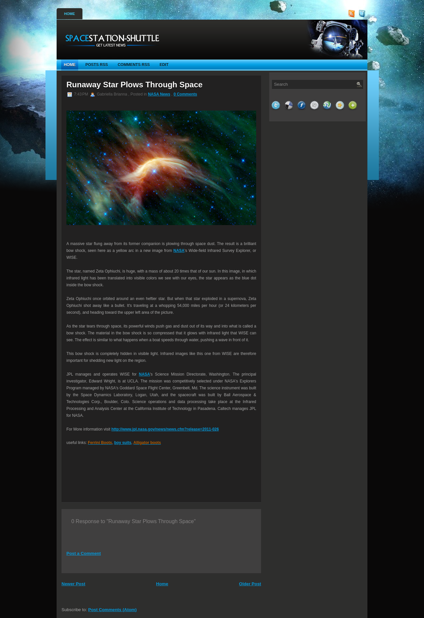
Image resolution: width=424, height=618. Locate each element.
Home (69, 14)
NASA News (159, 94)
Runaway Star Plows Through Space (134, 84)
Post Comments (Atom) (112, 609)
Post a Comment (83, 553)
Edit (164, 64)
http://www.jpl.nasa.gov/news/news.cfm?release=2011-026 (165, 429)
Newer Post (73, 583)
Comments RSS (134, 64)
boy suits (122, 442)
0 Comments (185, 94)
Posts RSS (96, 64)
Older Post (250, 583)
